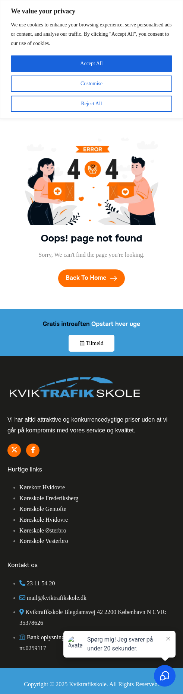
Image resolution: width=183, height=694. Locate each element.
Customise (91, 83)
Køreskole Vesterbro (43, 541)
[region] (91, 59)
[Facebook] (33, 450)
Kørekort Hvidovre (42, 487)
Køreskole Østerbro (42, 530)
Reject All (91, 103)
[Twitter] (14, 450)
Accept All (91, 63)
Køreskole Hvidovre (43, 519)
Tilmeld (92, 343)
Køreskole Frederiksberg (48, 498)
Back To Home (91, 278)
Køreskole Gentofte (42, 509)
